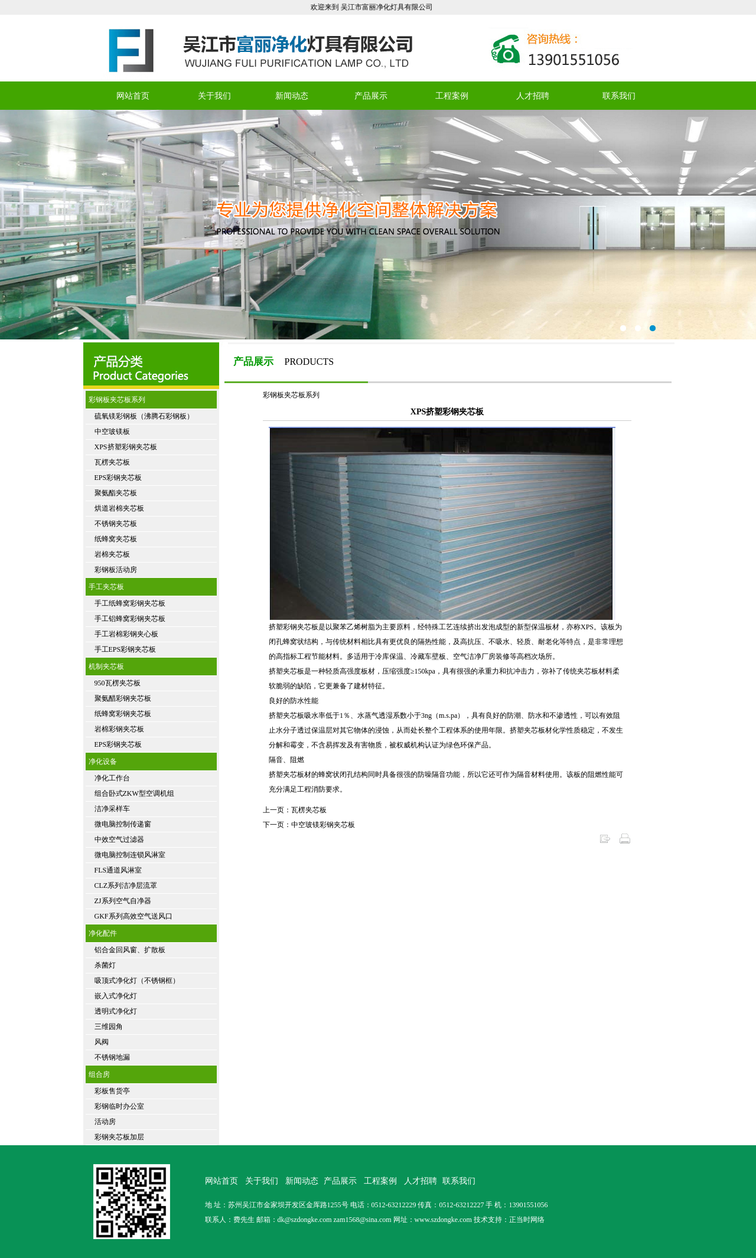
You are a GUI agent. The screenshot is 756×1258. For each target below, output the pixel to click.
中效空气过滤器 (119, 839)
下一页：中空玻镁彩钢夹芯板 (309, 825)
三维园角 (108, 1026)
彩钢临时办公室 (119, 1106)
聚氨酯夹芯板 (115, 493)
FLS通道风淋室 (118, 870)
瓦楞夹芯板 (112, 462)
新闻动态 (291, 96)
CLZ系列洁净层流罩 (126, 885)
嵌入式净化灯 (115, 996)
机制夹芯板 (106, 666)
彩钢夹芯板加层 (119, 1137)
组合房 (99, 1074)
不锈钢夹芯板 (115, 523)
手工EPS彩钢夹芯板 (125, 649)
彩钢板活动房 (115, 570)
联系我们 (619, 96)
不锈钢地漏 (112, 1057)
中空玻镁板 (112, 431)
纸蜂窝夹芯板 (115, 539)
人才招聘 (532, 96)
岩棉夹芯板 (112, 554)
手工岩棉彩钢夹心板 (126, 634)
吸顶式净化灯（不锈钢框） (137, 980)
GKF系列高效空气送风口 (133, 916)
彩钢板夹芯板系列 (117, 400)
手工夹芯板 (106, 587)
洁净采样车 (112, 809)
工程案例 (451, 96)
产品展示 (370, 96)
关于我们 (214, 96)
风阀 (101, 1042)
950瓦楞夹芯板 (117, 683)
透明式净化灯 (115, 1011)
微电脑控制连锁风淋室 (129, 855)
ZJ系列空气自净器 (122, 901)
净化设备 (103, 761)
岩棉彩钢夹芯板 (119, 729)
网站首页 (132, 96)
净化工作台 (112, 778)
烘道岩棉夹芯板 (119, 508)
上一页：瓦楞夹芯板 (295, 810)
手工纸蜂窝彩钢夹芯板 (129, 603)
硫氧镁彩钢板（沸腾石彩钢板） (144, 416)
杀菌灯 (105, 965)
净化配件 (103, 933)
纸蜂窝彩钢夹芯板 (122, 714)
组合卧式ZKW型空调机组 (134, 793)
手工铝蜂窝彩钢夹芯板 (129, 619)
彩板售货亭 (112, 1091)
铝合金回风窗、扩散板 (129, 950)
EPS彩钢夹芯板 (118, 477)
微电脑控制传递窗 (122, 824)
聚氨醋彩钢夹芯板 (122, 698)
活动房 (105, 1122)
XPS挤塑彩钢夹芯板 (125, 447)
